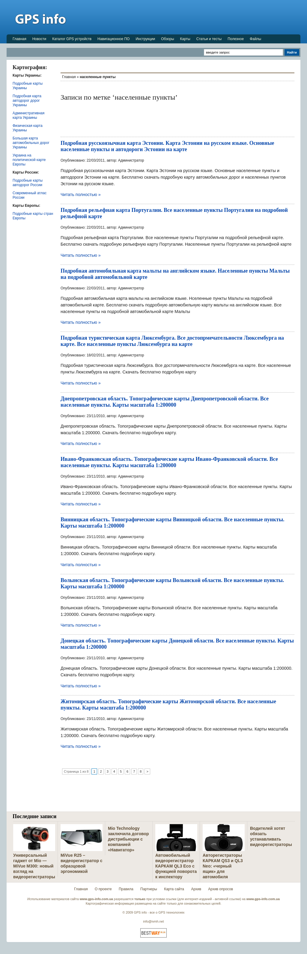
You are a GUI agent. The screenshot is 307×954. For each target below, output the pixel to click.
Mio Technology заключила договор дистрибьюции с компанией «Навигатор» (128, 839)
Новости (39, 39)
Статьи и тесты (209, 39)
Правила (126, 889)
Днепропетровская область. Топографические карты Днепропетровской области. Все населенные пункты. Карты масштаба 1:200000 (165, 402)
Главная (19, 39)
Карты (185, 39)
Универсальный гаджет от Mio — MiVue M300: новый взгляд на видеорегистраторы (34, 866)
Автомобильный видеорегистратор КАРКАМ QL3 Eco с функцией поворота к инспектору (176, 866)
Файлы (255, 39)
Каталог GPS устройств (71, 39)
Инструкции (145, 39)
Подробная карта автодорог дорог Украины (27, 100)
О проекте (103, 889)
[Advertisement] (191, 17)
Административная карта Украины (28, 115)
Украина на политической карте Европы (29, 159)
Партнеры (148, 889)
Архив (196, 889)
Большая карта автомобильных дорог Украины (31, 142)
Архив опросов (220, 889)
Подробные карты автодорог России (28, 182)
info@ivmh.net (153, 921)
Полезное (236, 39)
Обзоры (167, 39)
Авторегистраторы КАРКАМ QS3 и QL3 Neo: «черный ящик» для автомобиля (223, 866)
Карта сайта (174, 889)
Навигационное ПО (113, 39)
